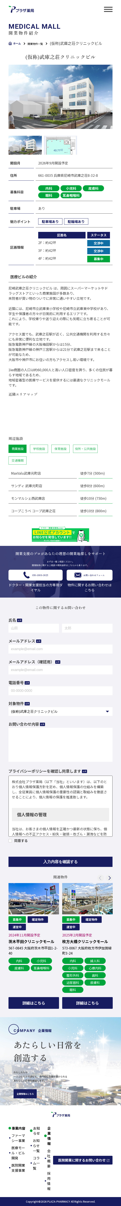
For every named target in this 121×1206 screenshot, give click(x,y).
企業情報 (49, 1136)
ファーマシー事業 (18, 1138)
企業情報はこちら (25, 1093)
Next (109, 878)
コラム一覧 (36, 1163)
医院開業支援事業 (18, 1168)
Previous (100, 878)
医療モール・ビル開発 (18, 1152)
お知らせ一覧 (36, 1145)
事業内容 (18, 1128)
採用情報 (49, 1181)
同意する (21, 840)
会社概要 (49, 1158)
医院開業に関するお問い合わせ (82, 1160)
